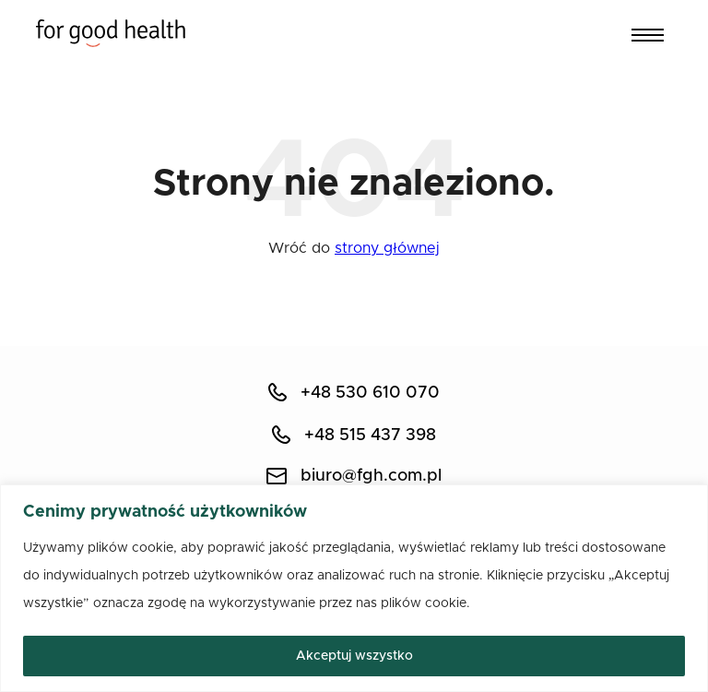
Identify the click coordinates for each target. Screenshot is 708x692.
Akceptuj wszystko (354, 656)
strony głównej (387, 248)
